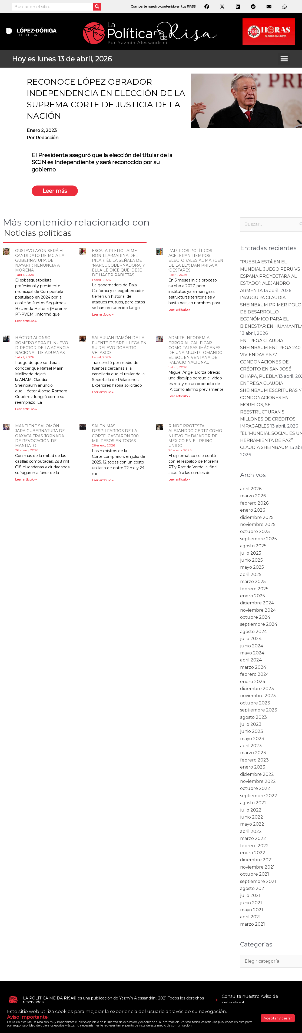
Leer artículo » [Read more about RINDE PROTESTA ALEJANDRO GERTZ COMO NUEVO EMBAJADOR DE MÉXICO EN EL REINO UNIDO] (179, 479)
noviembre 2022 (258, 781)
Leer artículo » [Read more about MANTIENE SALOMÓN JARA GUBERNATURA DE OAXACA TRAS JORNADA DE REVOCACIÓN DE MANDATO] (26, 479)
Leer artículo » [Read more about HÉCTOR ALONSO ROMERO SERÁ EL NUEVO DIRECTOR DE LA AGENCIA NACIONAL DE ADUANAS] (26, 409)
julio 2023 (250, 724)
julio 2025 (250, 553)
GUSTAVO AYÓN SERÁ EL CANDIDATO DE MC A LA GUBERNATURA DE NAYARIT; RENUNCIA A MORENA (40, 260)
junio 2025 (251, 560)
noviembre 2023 (258, 695)
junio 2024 (251, 645)
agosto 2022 (253, 802)
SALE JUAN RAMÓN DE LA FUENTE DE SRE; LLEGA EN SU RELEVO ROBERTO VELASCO (119, 345)
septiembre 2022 (258, 795)
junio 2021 (251, 902)
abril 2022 (251, 831)
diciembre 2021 (256, 859)
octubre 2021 (254, 874)
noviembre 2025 (258, 524)
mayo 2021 (251, 909)
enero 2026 (252, 510)
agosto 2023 (253, 717)
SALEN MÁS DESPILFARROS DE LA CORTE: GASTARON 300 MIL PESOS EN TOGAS (115, 433)
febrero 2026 (254, 503)
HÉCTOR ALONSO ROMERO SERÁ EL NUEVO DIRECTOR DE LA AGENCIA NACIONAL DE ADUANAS (42, 345)
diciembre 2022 (257, 774)
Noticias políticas (37, 233)
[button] (284, 59)
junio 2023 (251, 731)
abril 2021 (250, 916)
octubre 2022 (255, 788)
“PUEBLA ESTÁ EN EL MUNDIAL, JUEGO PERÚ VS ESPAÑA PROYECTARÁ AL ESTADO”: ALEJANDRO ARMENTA (270, 276)
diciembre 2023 (257, 688)
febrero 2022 (254, 845)
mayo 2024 (252, 652)
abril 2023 (251, 745)
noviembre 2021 (257, 867)
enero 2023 (252, 767)
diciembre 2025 (257, 517)
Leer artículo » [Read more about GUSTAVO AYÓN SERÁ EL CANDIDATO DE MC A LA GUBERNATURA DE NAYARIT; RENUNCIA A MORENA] (26, 321)
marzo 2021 (252, 924)
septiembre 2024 (258, 624)
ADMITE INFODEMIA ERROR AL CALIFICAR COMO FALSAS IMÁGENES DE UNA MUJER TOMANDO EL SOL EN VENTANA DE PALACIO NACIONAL (195, 350)
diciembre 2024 (257, 602)
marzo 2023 (253, 752)
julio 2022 (250, 810)
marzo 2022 (253, 838)
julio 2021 (250, 895)
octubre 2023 (255, 703)
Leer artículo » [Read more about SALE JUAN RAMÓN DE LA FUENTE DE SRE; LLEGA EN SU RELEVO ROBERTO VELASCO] (103, 392)
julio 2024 (250, 638)
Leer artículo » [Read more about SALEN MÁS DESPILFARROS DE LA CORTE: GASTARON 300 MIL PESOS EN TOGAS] (103, 480)
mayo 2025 (252, 567)
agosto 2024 (253, 631)
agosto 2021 (253, 888)
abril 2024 (251, 660)
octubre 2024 (255, 617)
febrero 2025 (254, 588)
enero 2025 (252, 595)
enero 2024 (252, 681)
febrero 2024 (254, 674)
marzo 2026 (253, 495)
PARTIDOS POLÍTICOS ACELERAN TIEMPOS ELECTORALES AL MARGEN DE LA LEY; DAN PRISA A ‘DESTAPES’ (195, 260)
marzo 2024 (253, 667)
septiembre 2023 (258, 710)
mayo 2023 (252, 738)
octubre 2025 (255, 531)
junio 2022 (251, 817)
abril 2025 (250, 574)
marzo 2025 (253, 581)
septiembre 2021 (258, 881)
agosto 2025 (253, 545)
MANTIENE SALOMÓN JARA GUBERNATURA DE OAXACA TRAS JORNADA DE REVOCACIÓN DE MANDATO (40, 435)
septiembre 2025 (258, 538)
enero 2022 (252, 852)
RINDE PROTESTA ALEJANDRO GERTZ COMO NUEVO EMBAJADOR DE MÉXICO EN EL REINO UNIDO (195, 435)
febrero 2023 (254, 760)
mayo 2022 (252, 824)
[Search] (97, 7)
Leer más (54, 191)
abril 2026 (250, 488)
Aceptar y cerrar (278, 1018)
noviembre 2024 (258, 610)
